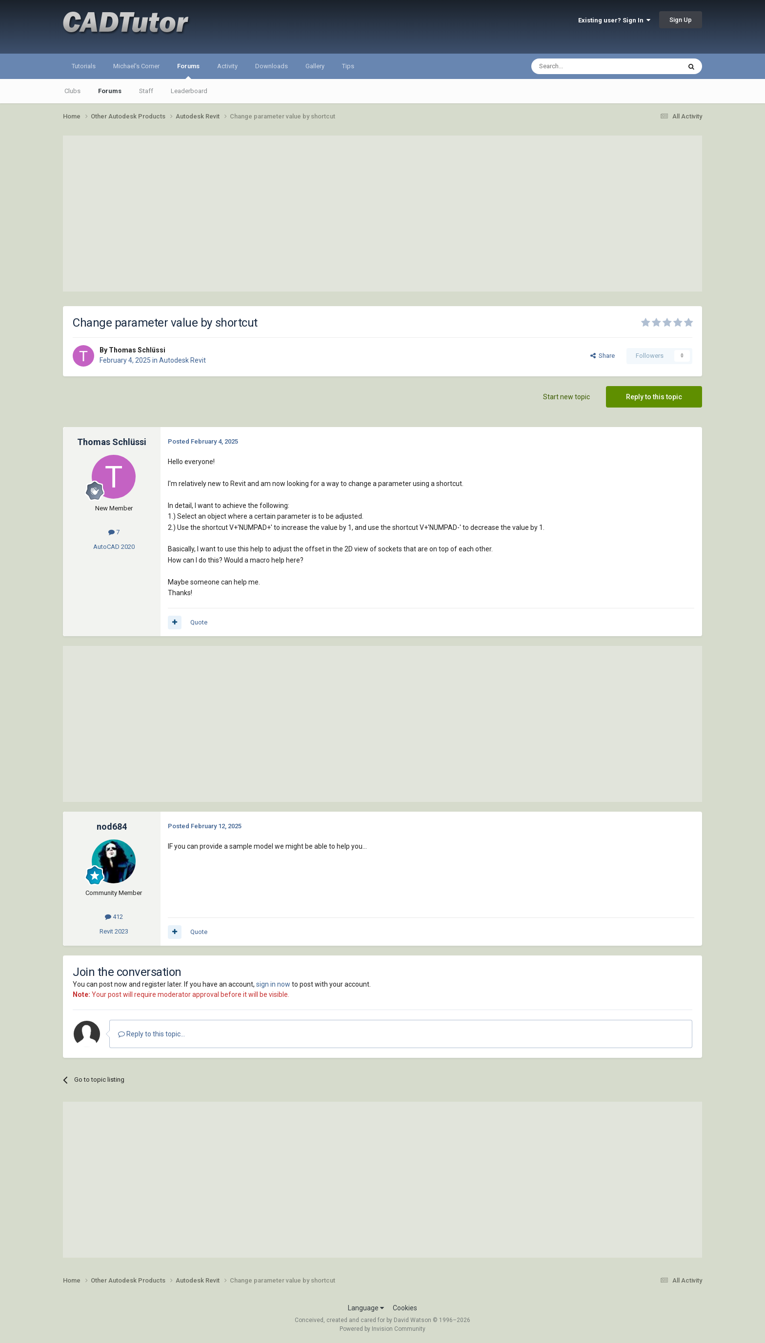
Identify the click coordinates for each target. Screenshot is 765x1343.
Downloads (271, 66)
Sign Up (680, 19)
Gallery (314, 66)
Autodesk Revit (182, 360)
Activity (227, 66)
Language (366, 1308)
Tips (348, 66)
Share (602, 355)
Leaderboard (189, 91)
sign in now (273, 984)
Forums (188, 70)
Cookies (405, 1308)
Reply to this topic (654, 397)
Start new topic (566, 397)
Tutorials (84, 66)
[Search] (582, 66)
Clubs (72, 91)
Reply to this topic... (151, 1034)
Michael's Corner (136, 66)
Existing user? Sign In (614, 20)
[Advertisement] (382, 213)
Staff (146, 91)
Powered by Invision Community (382, 1328)
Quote (198, 622)
